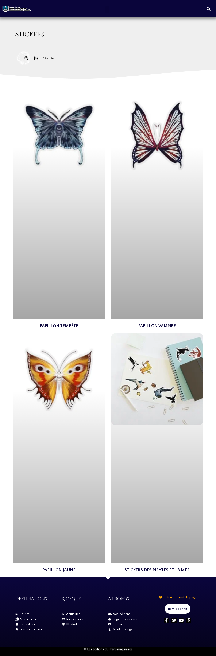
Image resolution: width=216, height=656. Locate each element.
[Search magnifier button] (208, 8)
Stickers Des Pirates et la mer (157, 570)
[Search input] (118, 58)
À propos (118, 599)
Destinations (31, 599)
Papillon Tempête (59, 326)
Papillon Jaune (59, 570)
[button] (107, 9)
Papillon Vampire (157, 326)
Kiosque (71, 599)
